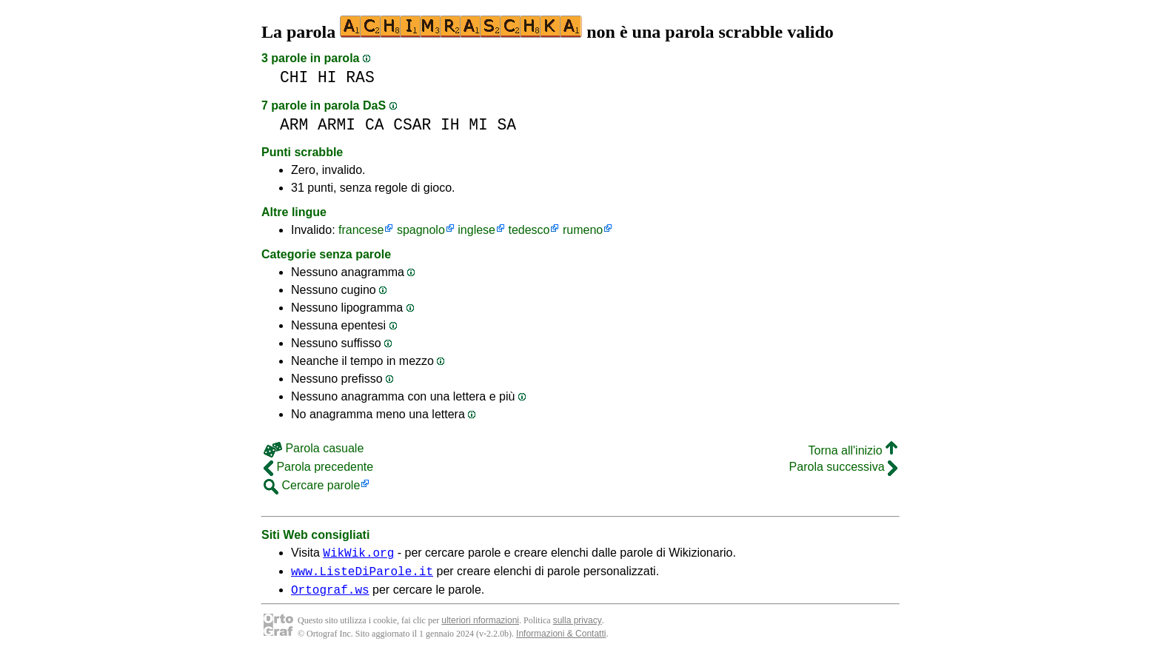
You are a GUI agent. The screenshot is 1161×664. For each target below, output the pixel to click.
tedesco (528, 230)
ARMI (336, 124)
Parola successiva (843, 466)
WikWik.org (358, 554)
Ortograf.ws (330, 596)
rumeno (583, 230)
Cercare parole (312, 485)
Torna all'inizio (853, 450)
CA (374, 124)
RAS (360, 77)
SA (507, 124)
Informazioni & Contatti (561, 640)
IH (450, 124)
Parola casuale (314, 448)
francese (361, 230)
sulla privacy (577, 627)
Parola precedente (318, 466)
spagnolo (421, 230)
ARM (294, 124)
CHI (294, 77)
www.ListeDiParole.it (362, 575)
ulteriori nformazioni (480, 627)
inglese (476, 230)
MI (478, 124)
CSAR (412, 124)
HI (327, 77)
